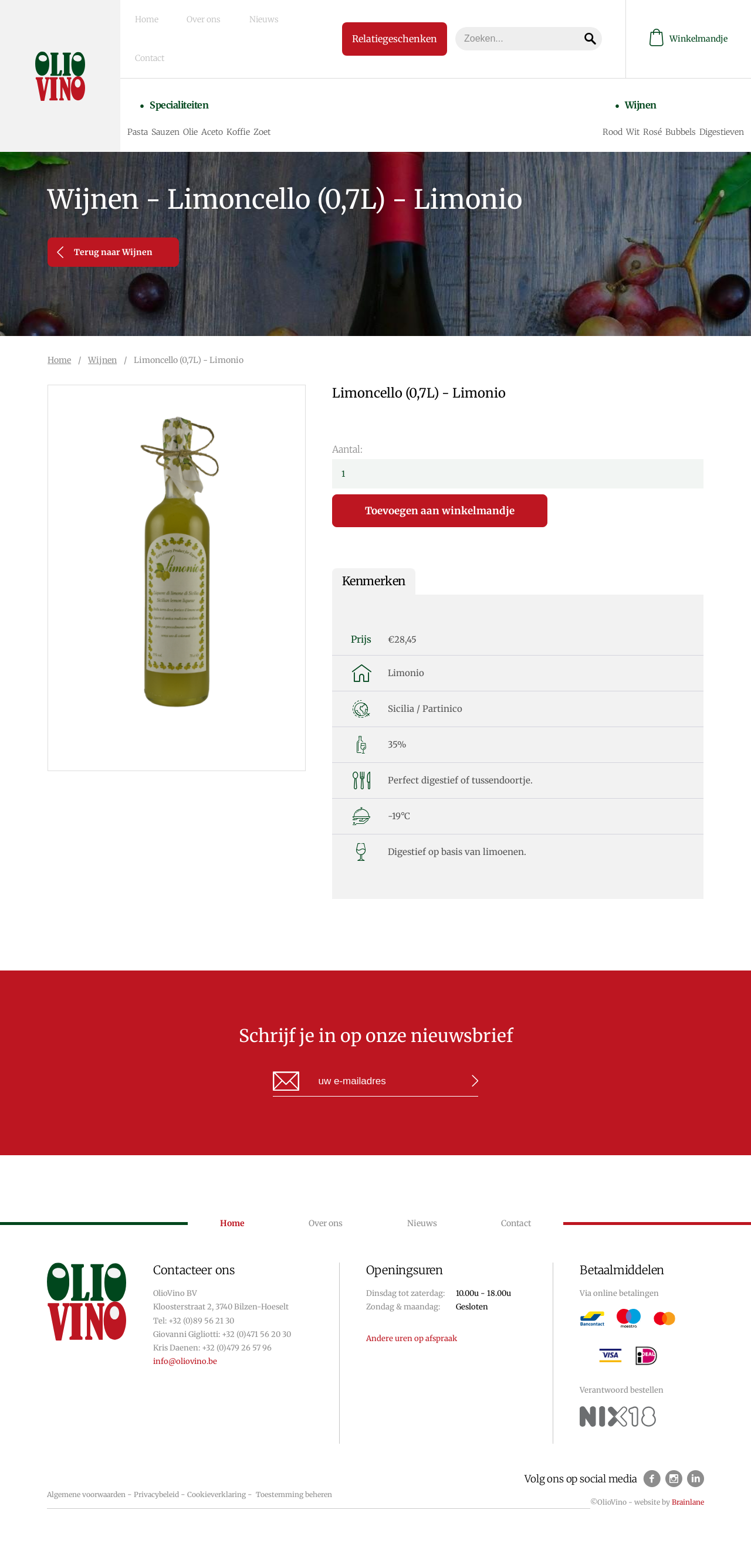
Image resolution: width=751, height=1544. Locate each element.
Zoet (277, 81)
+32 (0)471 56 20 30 (256, 1334)
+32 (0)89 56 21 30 (201, 1321)
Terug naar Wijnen (105, 252)
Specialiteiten (186, 60)
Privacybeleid (156, 1494)
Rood (609, 81)
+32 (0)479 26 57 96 (237, 1348)
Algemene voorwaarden (86, 1494)
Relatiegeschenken (376, 15)
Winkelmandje (688, 15)
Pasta (153, 81)
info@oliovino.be (185, 1361)
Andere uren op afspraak (411, 1338)
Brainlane (688, 1502)
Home (149, 16)
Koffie (253, 81)
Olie (205, 81)
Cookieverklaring (216, 1494)
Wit (629, 81)
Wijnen (629, 60)
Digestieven (718, 81)
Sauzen (181, 81)
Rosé (649, 81)
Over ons (190, 16)
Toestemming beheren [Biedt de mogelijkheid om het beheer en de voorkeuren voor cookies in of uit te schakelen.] (294, 1494)
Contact (274, 16)
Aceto (227, 81)
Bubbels (677, 81)
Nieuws (233, 16)
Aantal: (347, 449)
